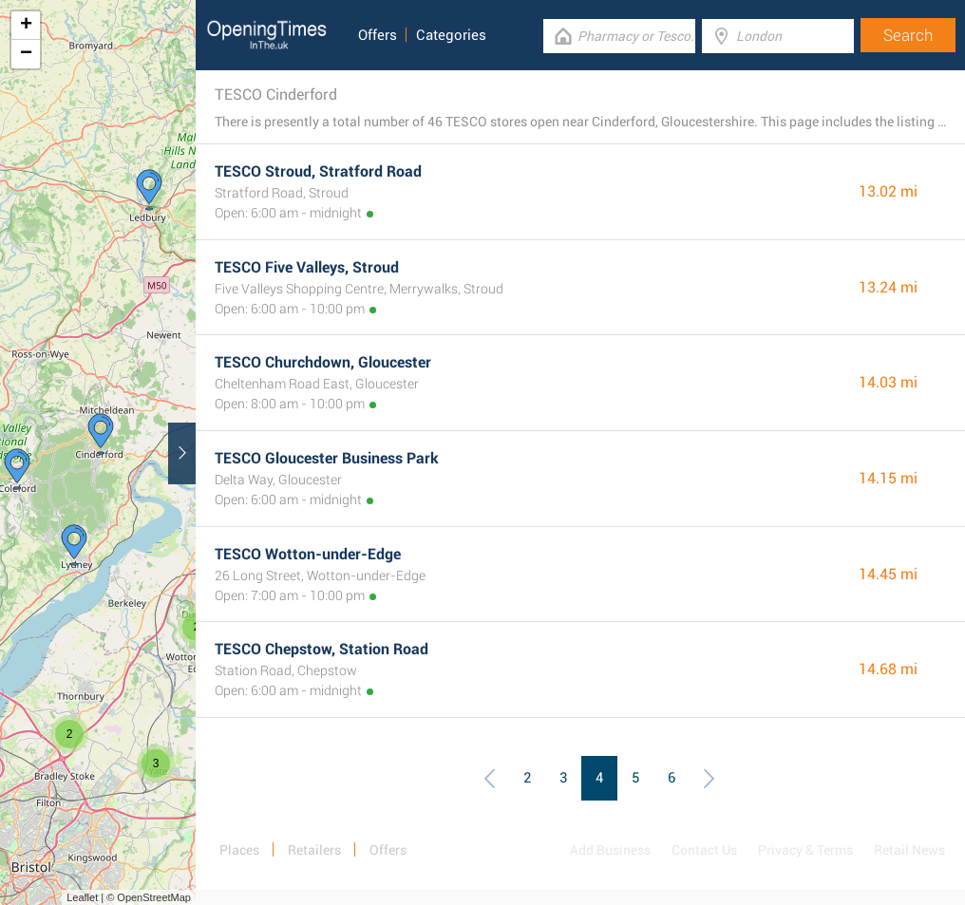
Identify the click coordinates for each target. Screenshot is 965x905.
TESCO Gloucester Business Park (327, 458)
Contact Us (704, 850)
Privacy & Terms (805, 850)
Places (239, 850)
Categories (451, 35)
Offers (377, 35)
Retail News (909, 850)
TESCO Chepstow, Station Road (321, 649)
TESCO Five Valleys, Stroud (307, 267)
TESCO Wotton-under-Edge (308, 554)
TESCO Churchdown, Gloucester (323, 362)
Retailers (314, 850)
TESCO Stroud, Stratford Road (318, 171)
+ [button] (26, 25)
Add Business (610, 850)
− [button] (26, 54)
